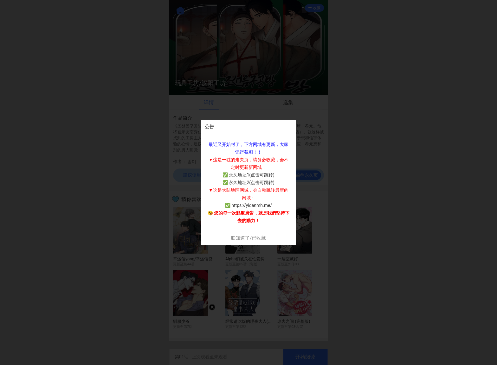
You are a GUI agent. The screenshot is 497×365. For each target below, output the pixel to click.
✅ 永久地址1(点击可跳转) (248, 174)
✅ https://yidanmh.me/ (248, 205)
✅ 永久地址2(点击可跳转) (248, 182)
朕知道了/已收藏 (248, 238)
